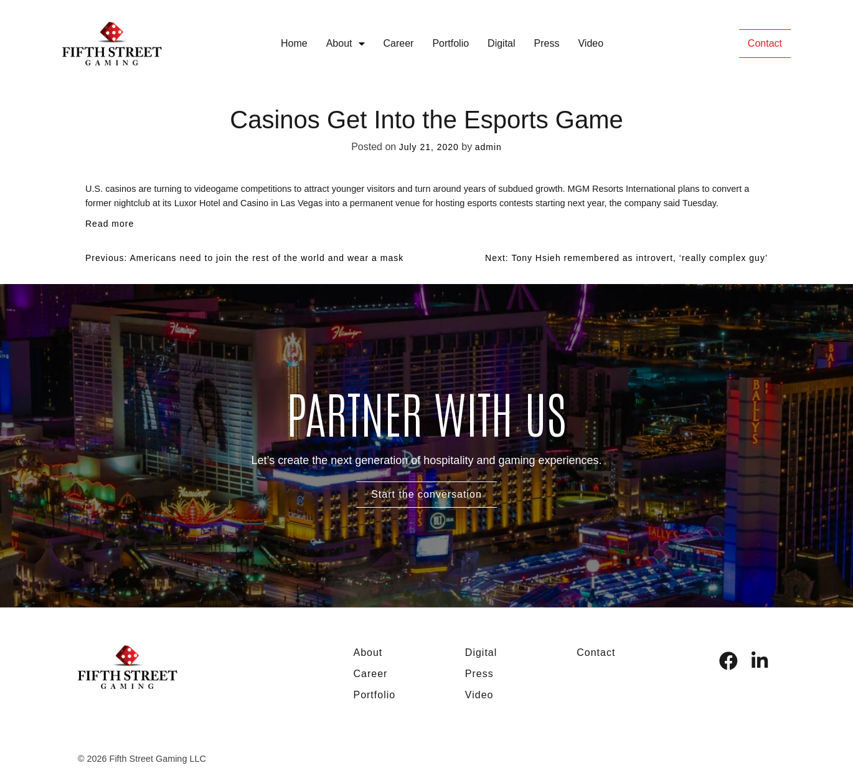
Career (399, 43)
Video (590, 43)
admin (488, 147)
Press (547, 43)
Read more (109, 224)
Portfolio (450, 43)
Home (294, 43)
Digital (501, 43)
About (345, 43)
